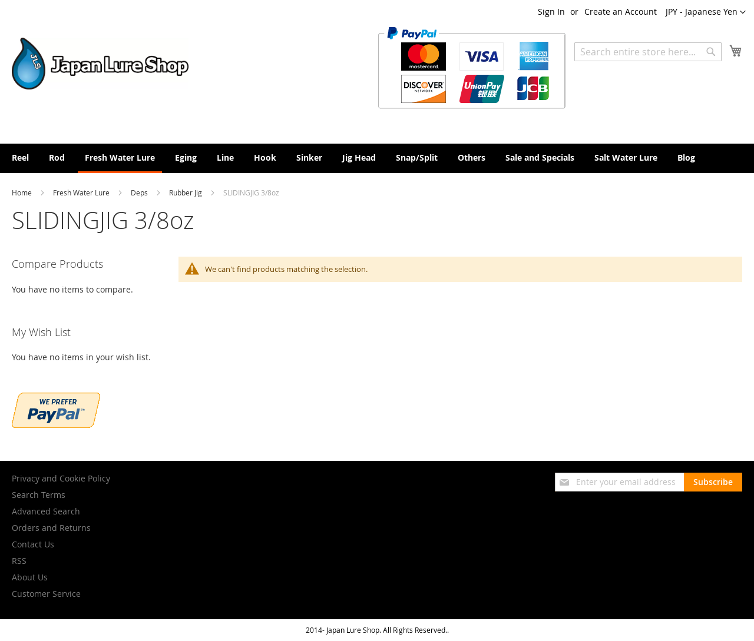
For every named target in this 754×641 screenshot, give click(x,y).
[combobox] (648, 51)
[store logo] (100, 63)
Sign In (551, 11)
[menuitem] (20, 157)
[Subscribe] (713, 482)
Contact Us (33, 544)
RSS (19, 560)
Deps (140, 192)
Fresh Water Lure (82, 192)
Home (23, 192)
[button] (706, 12)
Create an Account (620, 11)
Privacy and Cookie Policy (61, 478)
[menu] (377, 158)
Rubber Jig (186, 192)
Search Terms (38, 494)
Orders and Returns (51, 527)
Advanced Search (46, 511)
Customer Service (46, 593)
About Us (30, 577)
